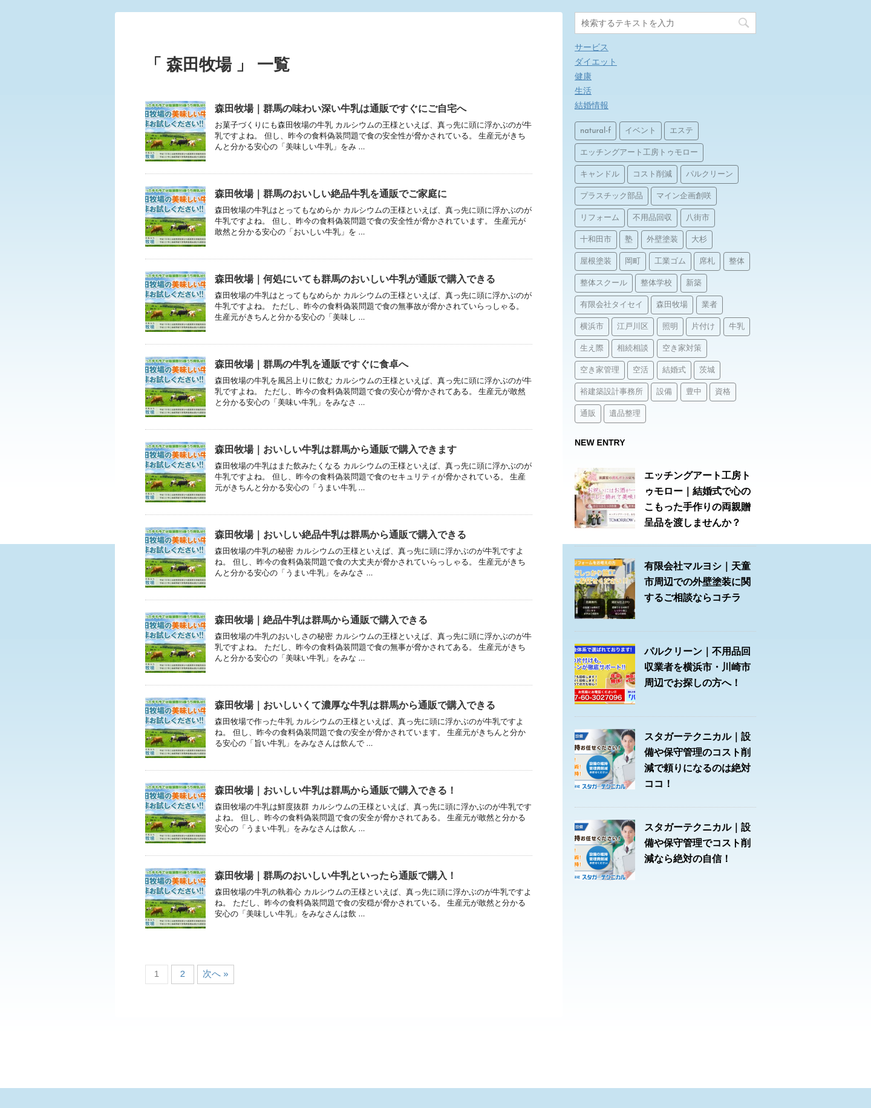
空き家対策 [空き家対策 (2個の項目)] (682, 348)
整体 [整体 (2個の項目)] (737, 261)
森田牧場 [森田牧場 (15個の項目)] (672, 305)
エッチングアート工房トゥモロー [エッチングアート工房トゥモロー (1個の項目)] (639, 153)
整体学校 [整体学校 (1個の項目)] (656, 283)
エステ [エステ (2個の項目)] (681, 131)
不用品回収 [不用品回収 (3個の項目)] (652, 218)
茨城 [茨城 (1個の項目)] (707, 370)
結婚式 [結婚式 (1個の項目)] (674, 370)
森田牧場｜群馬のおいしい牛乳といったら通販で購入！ (336, 875)
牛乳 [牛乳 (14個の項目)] (737, 327)
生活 (583, 91)
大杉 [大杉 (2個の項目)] (699, 240)
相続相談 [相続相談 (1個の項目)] (632, 348)
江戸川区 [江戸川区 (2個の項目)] (632, 327)
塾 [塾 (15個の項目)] (629, 240)
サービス (591, 47)
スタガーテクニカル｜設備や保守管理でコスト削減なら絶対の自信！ (697, 843)
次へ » (216, 973)
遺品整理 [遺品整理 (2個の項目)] (625, 414)
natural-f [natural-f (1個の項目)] (595, 131)
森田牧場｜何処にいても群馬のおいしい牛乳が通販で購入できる (355, 279)
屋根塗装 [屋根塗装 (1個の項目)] (596, 261)
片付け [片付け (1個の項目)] (703, 327)
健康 (583, 76)
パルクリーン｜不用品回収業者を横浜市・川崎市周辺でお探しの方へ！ (697, 667)
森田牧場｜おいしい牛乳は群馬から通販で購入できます (336, 449)
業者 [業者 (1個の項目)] (709, 305)
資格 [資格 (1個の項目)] (723, 392)
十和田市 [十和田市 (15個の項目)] (596, 240)
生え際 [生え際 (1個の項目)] (592, 348)
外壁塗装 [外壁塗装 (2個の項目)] (662, 240)
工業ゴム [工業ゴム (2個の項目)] (670, 261)
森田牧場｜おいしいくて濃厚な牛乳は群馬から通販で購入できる (355, 705)
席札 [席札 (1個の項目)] (707, 261)
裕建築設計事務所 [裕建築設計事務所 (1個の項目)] (611, 392)
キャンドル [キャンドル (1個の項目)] (599, 174)
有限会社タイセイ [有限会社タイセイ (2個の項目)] (611, 305)
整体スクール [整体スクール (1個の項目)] (603, 283)
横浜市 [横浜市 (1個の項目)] (592, 327)
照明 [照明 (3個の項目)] (670, 327)
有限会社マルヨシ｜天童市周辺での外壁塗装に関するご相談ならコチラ (697, 582)
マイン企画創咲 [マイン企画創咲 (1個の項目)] (683, 196)
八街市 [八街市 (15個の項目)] (698, 218)
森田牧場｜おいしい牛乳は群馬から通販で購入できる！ (336, 790)
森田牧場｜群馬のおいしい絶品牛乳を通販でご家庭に (331, 194)
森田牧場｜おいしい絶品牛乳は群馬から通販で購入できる (340, 535)
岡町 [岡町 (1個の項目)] (633, 261)
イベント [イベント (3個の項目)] (640, 131)
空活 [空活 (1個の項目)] (640, 370)
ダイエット (596, 61)
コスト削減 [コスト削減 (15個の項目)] (652, 174)
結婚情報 (591, 105)
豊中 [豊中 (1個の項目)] (694, 392)
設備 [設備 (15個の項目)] (664, 392)
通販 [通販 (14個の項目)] (588, 414)
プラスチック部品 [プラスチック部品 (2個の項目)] (611, 196)
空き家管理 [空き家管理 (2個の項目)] (599, 370)
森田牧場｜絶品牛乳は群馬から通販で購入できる (321, 620)
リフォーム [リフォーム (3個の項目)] (599, 218)
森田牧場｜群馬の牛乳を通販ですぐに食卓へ (311, 364)
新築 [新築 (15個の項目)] (694, 283)
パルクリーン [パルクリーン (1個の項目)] (709, 174)
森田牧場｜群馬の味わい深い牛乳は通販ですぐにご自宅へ (340, 108)
